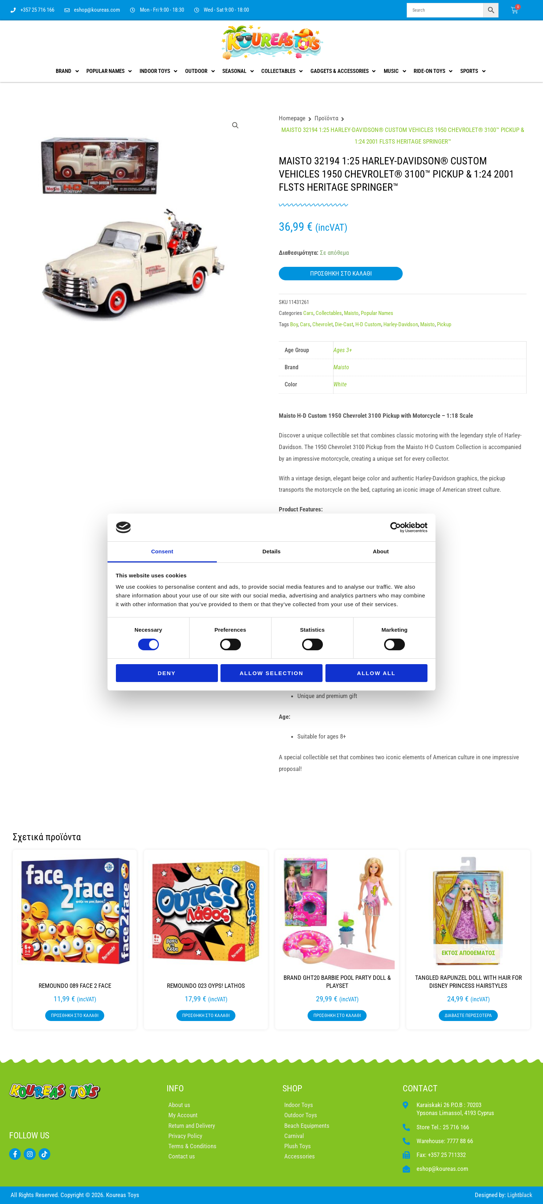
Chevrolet (322, 324)
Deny (167, 673)
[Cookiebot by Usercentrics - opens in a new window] (395, 527)
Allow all (376, 673)
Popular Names (377, 313)
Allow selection (272, 673)
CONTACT (420, 1088)
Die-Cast (344, 324)
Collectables (329, 313)
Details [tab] (271, 551)
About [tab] (381, 551)
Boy (294, 324)
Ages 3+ (342, 350)
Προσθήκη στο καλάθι (341, 273)
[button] (235, 125)
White (340, 384)
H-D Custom (368, 324)
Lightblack (519, 1195)
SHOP (292, 1088)
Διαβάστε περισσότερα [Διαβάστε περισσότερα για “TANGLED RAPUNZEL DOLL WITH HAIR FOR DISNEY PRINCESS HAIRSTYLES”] (468, 1015)
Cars (308, 313)
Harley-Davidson (400, 324)
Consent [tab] (162, 551)
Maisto (351, 313)
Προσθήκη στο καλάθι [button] (74, 1015)
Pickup (444, 324)
